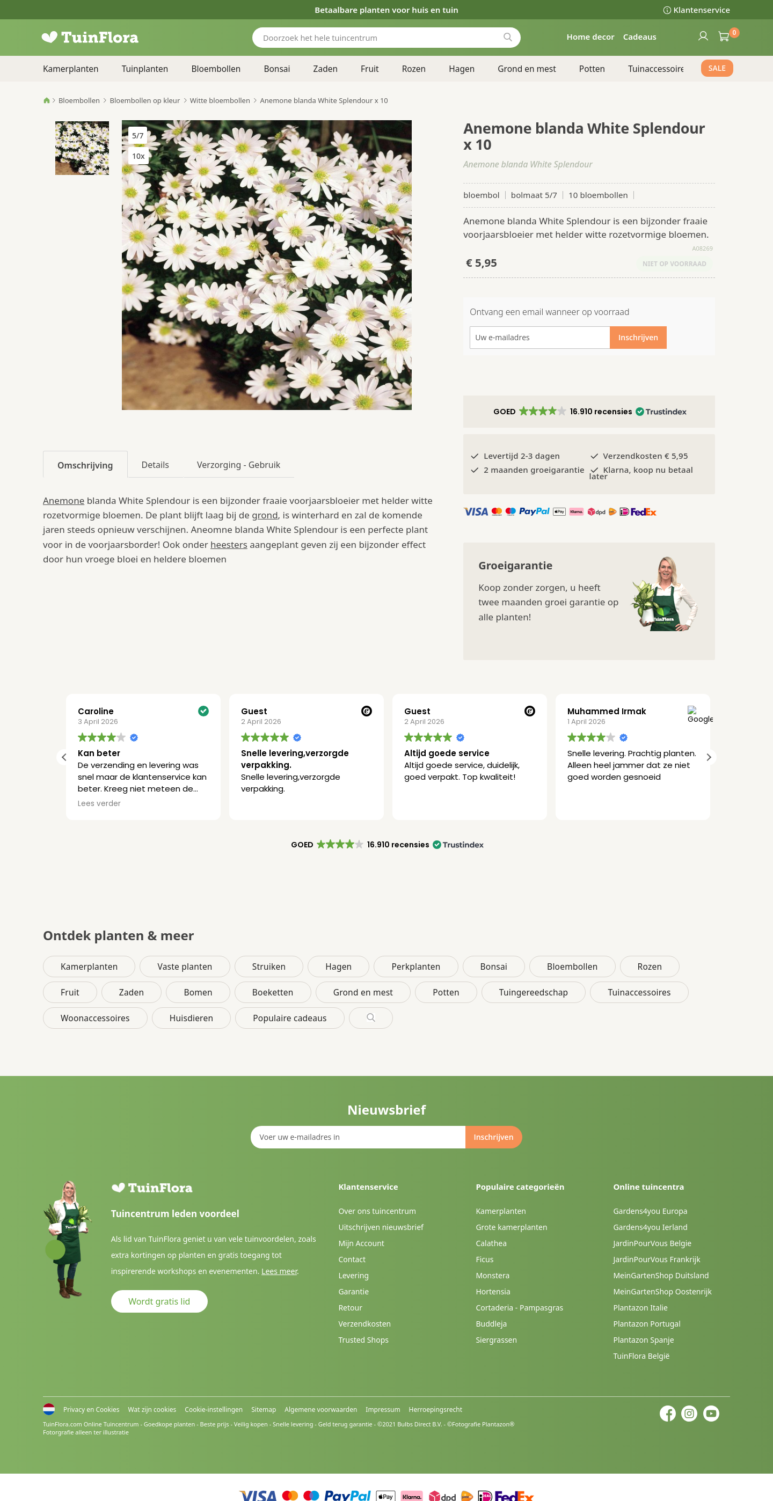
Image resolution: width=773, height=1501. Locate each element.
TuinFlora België (641, 1356)
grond (265, 515)
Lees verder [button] (260, 804)
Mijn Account (361, 1243)
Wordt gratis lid (159, 1301)
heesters (228, 544)
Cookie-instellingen (214, 1409)
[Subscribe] (493, 1137)
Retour (350, 1307)
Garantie (353, 1291)
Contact (352, 1259)
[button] (589, 412)
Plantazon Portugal (646, 1324)
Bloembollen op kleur (145, 100)
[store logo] (107, 37)
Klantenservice (702, 9)
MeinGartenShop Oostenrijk (662, 1291)
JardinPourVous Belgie (652, 1243)
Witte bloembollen (220, 100)
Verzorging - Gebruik (238, 465)
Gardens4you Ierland (650, 1227)
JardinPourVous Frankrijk (656, 1259)
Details (155, 465)
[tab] (85, 464)
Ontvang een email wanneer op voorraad (549, 312)
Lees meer (279, 1271)
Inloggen (702, 35)
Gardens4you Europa (650, 1211)
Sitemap (263, 1409)
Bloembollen (79, 100)
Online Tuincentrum (111, 1424)
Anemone (63, 500)
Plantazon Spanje (643, 1340)
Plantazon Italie (640, 1307)
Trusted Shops (363, 1340)
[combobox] (386, 37)
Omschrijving (85, 465)
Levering (353, 1275)
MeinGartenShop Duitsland (661, 1275)
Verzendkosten (364, 1324)
